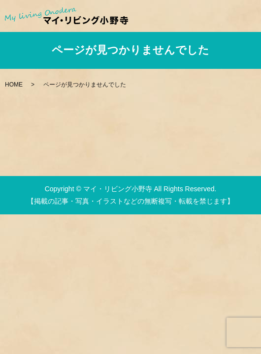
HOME (14, 84)
